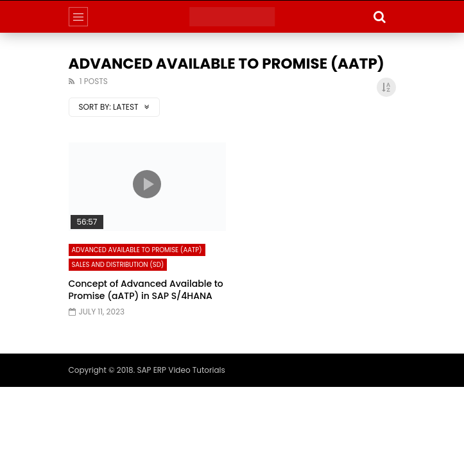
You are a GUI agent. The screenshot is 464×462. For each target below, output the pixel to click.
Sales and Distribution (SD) (118, 265)
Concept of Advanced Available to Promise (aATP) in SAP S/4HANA (146, 289)
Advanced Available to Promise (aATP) (137, 250)
